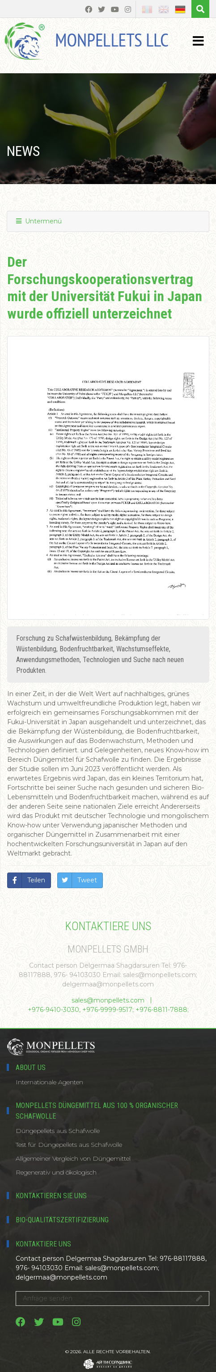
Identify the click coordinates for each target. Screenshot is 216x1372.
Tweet (87, 880)
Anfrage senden (112, 1298)
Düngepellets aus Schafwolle (58, 1131)
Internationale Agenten (49, 1082)
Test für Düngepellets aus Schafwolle (69, 1145)
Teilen (36, 880)
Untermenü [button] (39, 221)
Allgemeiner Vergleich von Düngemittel (73, 1158)
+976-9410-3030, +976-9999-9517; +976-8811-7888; (108, 1010)
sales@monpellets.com (108, 1000)
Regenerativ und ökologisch (56, 1172)
